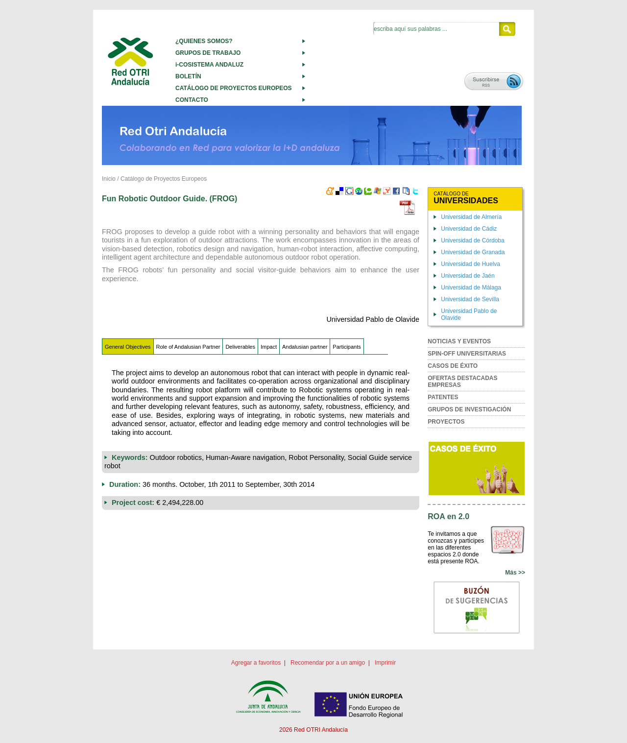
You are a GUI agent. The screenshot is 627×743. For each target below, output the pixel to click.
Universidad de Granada (473, 252)
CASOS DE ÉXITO (453, 365)
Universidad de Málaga (471, 287)
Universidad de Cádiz (469, 228)
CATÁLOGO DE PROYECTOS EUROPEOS (233, 88)
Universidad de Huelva (470, 264)
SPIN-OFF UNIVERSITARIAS (467, 353)
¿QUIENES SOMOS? (204, 41)
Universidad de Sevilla (470, 299)
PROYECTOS (446, 421)
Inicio (109, 178)
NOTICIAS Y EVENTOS (459, 341)
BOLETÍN (188, 76)
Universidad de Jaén (467, 275)
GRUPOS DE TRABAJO (208, 52)
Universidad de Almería (471, 217)
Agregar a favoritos (256, 662)
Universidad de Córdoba (472, 240)
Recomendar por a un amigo (327, 662)
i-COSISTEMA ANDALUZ (209, 64)
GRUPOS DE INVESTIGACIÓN (469, 409)
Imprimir (385, 662)
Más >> (515, 572)
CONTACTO (191, 99)
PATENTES (443, 397)
